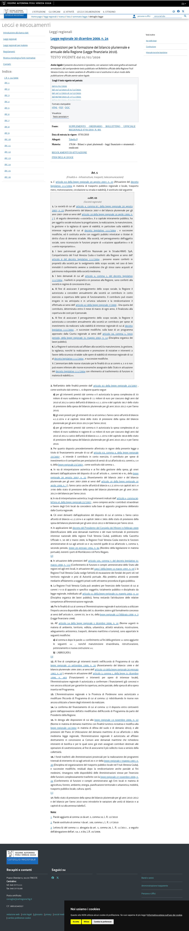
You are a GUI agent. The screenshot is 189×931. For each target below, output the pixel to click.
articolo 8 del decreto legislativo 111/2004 (75, 259)
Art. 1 (7, 82)
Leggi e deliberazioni (88, 11)
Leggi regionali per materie (15, 45)
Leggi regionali (10, 39)
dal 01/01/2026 (59, 86)
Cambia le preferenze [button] (103, 922)
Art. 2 (7, 89)
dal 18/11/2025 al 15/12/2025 (66, 93)
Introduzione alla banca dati (15, 32)
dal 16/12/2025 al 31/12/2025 (66, 89)
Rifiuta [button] (86, 922)
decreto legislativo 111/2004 (100, 230)
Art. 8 (7, 126)
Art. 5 (7, 107)
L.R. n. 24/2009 (11, 77)
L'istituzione (39, 11)
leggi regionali (50, 16)
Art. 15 (8, 170)
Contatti (7, 64)
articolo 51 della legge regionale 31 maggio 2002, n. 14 (110, 593)
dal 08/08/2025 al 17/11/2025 (66, 96)
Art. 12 (8, 151)
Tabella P (73, 139)
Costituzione (151, 46)
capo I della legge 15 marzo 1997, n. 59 (114, 568)
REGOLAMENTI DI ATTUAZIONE (69, 152)
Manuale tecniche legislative (156, 52)
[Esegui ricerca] (185, 16)
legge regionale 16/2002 (64, 728)
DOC (67, 107)
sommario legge (80, 16)
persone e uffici (141, 16)
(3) (52, 656)
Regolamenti (9, 51)
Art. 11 (8, 145)
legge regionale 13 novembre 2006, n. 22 (116, 720)
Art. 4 (7, 101)
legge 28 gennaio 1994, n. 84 (84, 548)
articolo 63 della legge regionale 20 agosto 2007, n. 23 (84, 182)
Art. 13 (8, 158)
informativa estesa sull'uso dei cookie (164, 915)
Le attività (68, 11)
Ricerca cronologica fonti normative (19, 57)
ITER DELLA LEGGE (62, 157)
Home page (36, 16)
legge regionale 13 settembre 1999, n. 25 (73, 665)
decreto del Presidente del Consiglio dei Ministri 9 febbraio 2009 (105, 528)
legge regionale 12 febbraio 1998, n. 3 (119, 614)
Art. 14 (8, 164)
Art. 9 (7, 133)
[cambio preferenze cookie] (19, 917)
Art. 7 (7, 120)
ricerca (62, 16)
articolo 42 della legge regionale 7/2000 (96, 305)
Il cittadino (109, 11)
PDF (61, 107)
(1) (52, 793)
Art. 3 (7, 95)
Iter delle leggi (151, 41)
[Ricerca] (167, 16)
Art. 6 (7, 114)
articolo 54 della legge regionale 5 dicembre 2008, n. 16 (89, 623)
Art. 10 (8, 139)
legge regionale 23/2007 (70, 464)
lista (68, 16)
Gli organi (54, 11)
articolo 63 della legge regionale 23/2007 (115, 385)
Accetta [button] (76, 922)
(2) (52, 556)
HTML (54, 107)
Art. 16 (8, 177)
